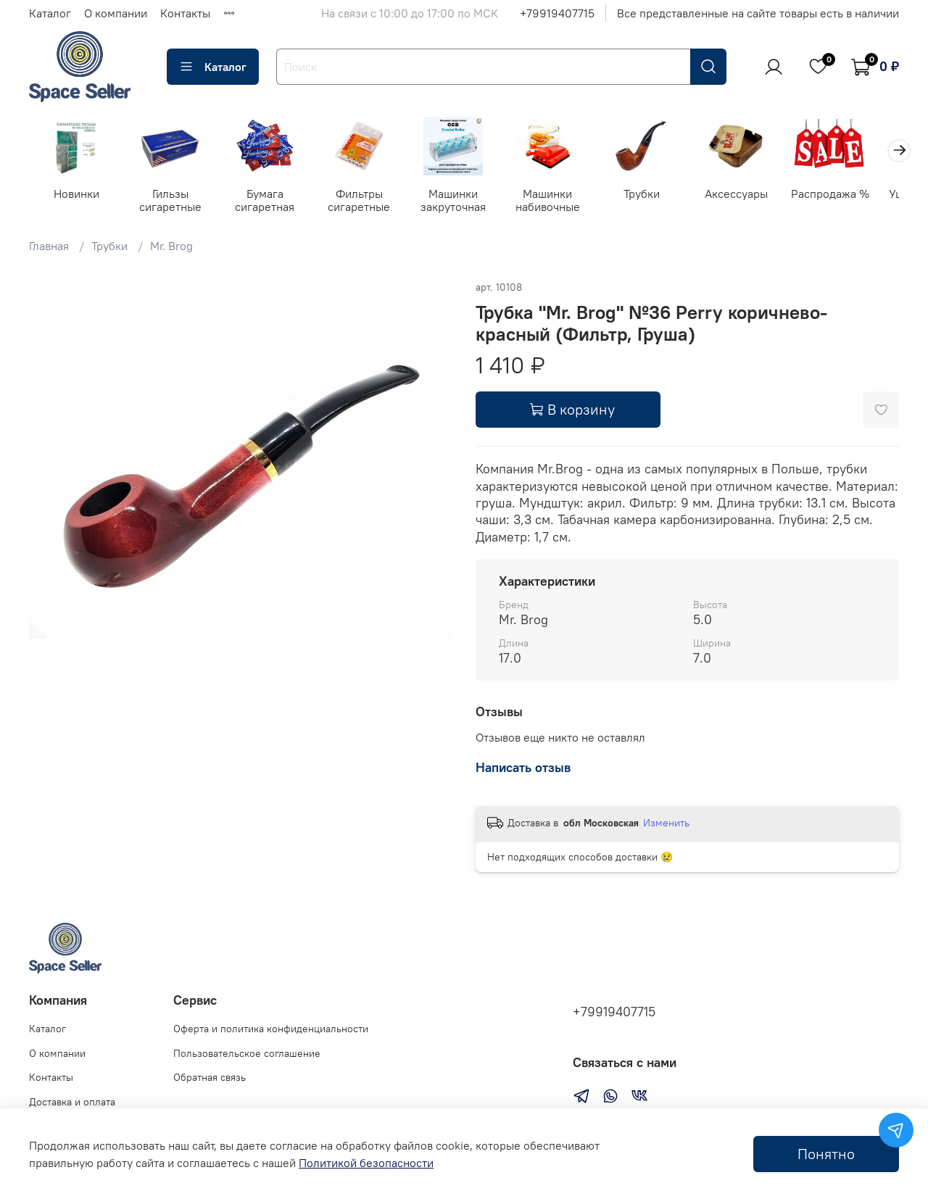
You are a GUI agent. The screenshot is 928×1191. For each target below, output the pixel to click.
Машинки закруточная (464, 201)
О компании (115, 13)
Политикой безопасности (366, 1162)
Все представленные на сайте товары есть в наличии (758, 13)
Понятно (826, 1154)
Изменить (666, 824)
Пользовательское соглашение (246, 1053)
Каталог (50, 13)
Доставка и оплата (72, 1101)
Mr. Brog (171, 247)
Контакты (185, 13)
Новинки (77, 195)
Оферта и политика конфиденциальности (270, 1028)
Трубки (657, 195)
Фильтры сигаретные (367, 201)
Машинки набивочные (561, 201)
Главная (49, 247)
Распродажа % (850, 195)
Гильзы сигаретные (174, 201)
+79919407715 (557, 13)
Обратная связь (209, 1077)
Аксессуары (753, 195)
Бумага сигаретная (270, 201)
